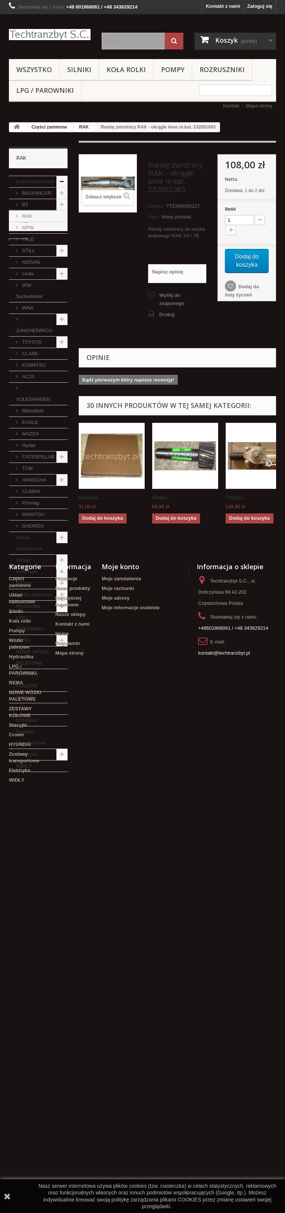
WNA (27, 308)
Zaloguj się (259, 6)
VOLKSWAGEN (33, 399)
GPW (27, 227)
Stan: (154, 217)
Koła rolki (126, 69)
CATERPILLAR (38, 457)
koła (17, 867)
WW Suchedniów (29, 290)
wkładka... (91, 497)
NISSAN (30, 262)
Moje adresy (116, 984)
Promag (30, 503)
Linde (27, 273)
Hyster (28, 445)
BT (24, 204)
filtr (16, 845)
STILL (28, 250)
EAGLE (29, 422)
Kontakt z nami (223, 6)
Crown (23, 708)
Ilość (230, 209)
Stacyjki (25, 697)
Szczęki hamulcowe (35, 878)
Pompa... (237, 497)
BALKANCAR (36, 193)
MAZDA (30, 434)
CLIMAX (30, 491)
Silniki (79, 69)
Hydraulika (28, 606)
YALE (27, 239)
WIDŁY (24, 766)
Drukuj (166, 314)
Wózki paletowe (34, 594)
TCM (27, 468)
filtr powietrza (44, 845)
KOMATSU (33, 365)
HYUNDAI (27, 720)
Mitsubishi (32, 410)
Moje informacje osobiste (131, 993)
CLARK (29, 353)
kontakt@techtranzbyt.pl (224, 1039)
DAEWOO (32, 526)
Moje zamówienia (121, 964)
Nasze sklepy (70, 1000)
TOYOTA (31, 342)
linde (18, 817)
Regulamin (67, 1029)
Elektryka (26, 754)
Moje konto (120, 952)
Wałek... (162, 497)
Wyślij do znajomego (171, 299)
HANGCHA (33, 480)
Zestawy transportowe (31, 737)
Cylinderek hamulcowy (26, 831)
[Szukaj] (174, 41)
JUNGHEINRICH (34, 330)
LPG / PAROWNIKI (45, 90)
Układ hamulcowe (29, 543)
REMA (23, 640)
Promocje (66, 964)
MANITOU (32, 514)
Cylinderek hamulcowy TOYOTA (36, 892)
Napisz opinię (167, 272)
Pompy (172, 69)
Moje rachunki (118, 974)
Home (62, 1019)
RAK (84, 127)
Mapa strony (259, 105)
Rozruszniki (222, 69)
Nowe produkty (72, 974)
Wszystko (34, 69)
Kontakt (231, 105)
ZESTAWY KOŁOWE (27, 680)
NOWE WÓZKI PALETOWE (32, 657)
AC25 (27, 376)
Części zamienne (49, 127)
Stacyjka (22, 856)
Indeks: (156, 206)
